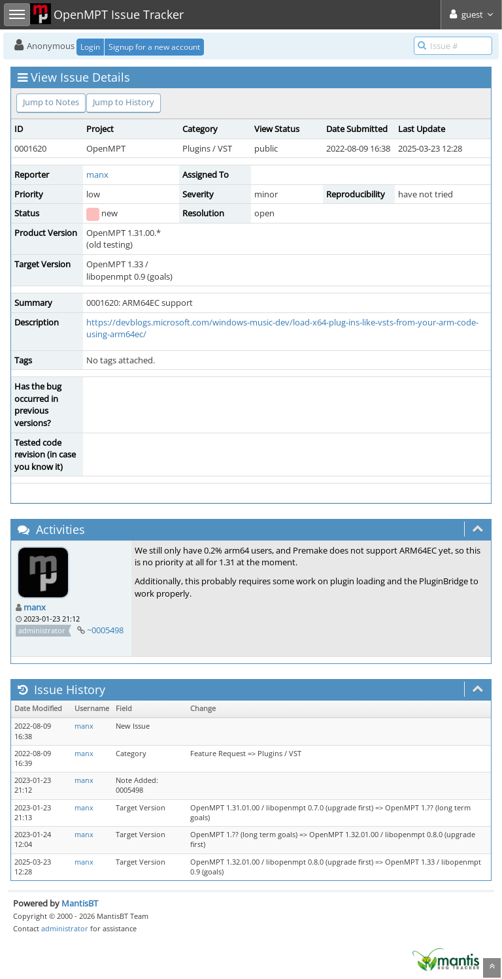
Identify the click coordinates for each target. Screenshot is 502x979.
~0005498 (105, 630)
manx (97, 174)
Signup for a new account (154, 46)
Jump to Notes (51, 102)
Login (90, 46)
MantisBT (79, 903)
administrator (64, 928)
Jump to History (123, 102)
